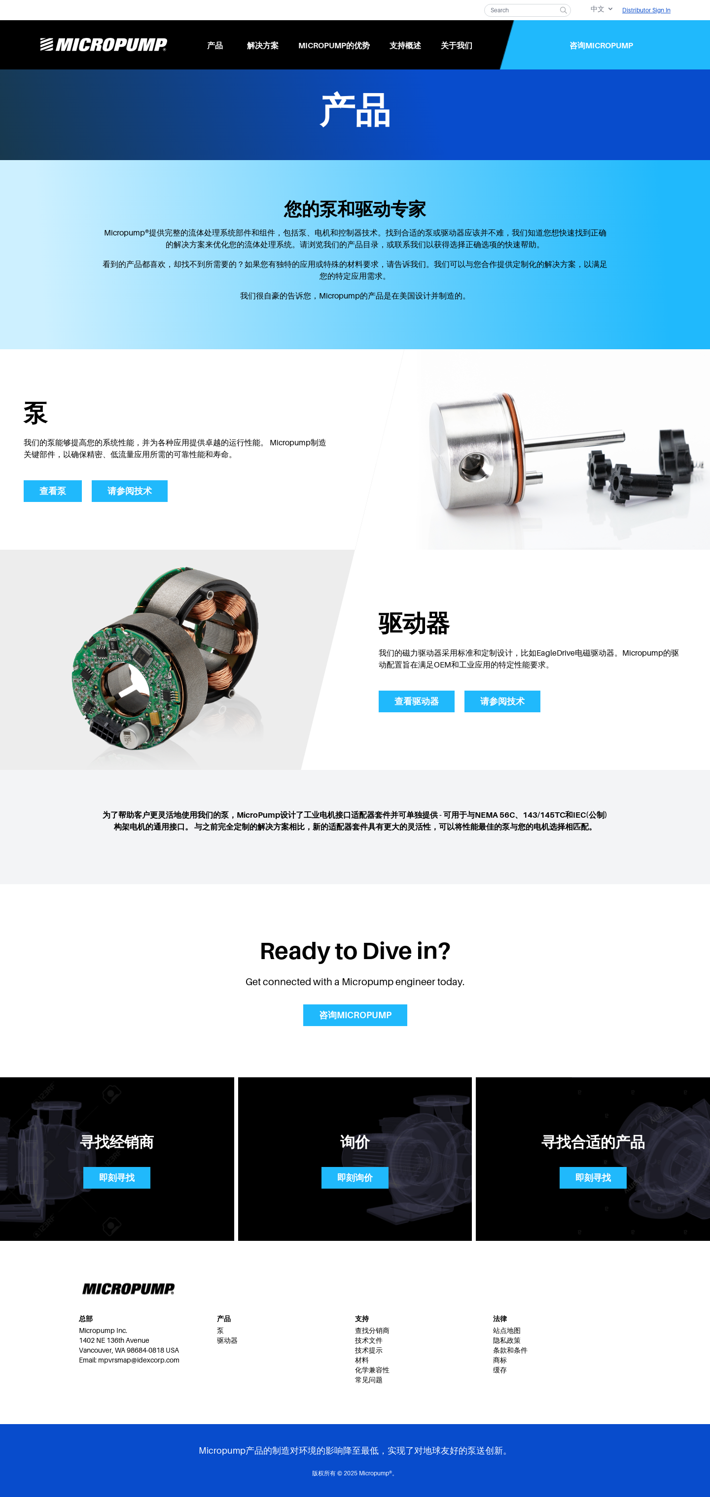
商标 (500, 1360)
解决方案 (263, 45)
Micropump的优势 (334, 45)
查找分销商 (372, 1330)
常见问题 (369, 1380)
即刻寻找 (117, 1178)
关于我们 (456, 45)
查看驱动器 (416, 701)
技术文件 (369, 1340)
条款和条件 (510, 1350)
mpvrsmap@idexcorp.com (138, 1360)
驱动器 (227, 1340)
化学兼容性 (372, 1370)
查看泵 (52, 491)
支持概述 (405, 45)
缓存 (500, 1370)
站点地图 (507, 1330)
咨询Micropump (601, 45)
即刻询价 (355, 1178)
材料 (362, 1360)
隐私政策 (507, 1340)
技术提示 (369, 1350)
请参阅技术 (129, 491)
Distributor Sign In (646, 10)
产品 (215, 45)
